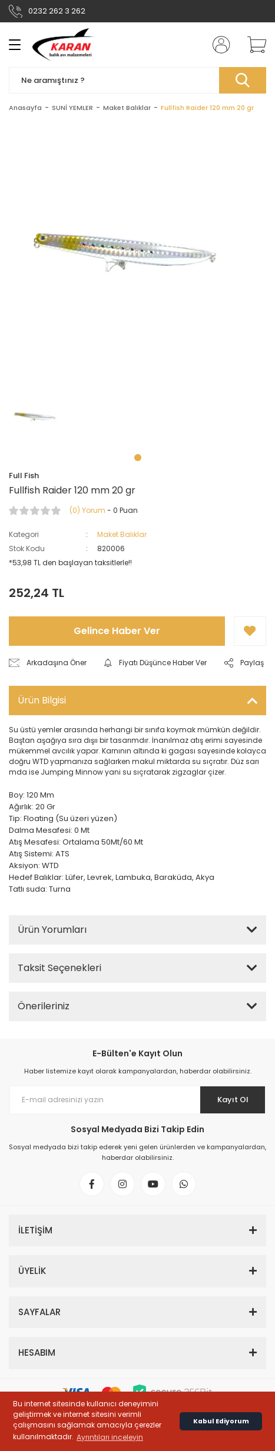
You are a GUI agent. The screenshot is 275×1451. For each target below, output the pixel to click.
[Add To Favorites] (250, 631)
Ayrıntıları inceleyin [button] (110, 1437)
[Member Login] (218, 44)
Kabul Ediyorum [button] (221, 1421)
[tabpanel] (38, 416)
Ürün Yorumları (52, 929)
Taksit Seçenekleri (59, 968)
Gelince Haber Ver (117, 631)
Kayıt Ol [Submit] (233, 1099)
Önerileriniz (43, 1006)
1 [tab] (137, 457)
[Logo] (63, 44)
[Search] (137, 80)
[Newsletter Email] (137, 1100)
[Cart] (252, 44)
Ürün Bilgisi (42, 700)
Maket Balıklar (122, 534)
